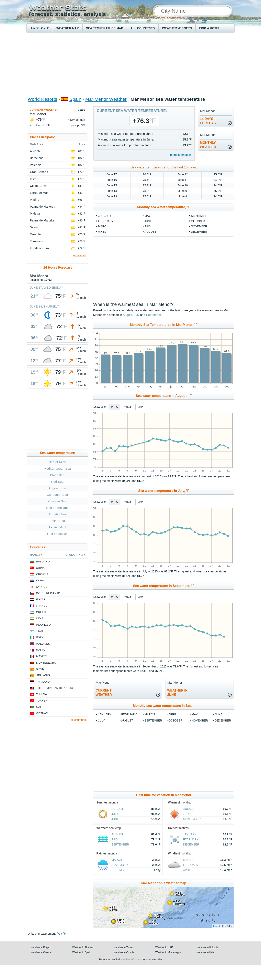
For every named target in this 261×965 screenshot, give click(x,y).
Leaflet (216, 926)
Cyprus (41, 586)
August (150, 231)
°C (41, 28)
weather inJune (177, 692)
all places (79, 255)
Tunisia (41, 694)
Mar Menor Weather (106, 99)
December (199, 231)
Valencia (36, 165)
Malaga (35, 213)
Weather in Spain (81, 952)
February (105, 221)
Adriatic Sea (57, 514)
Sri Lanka (43, 675)
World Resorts (42, 99)
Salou (34, 227)
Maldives (43, 643)
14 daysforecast (209, 121)
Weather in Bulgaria (207, 947)
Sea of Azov (57, 462)
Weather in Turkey (124, 947)
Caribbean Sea (57, 494)
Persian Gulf (57, 527)
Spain (75, 99)
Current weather (44, 109)
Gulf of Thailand (57, 507)
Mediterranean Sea (57, 468)
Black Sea (57, 475)
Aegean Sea (57, 488)
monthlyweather (208, 145)
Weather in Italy (205, 952)
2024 (127, 407)
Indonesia (43, 624)
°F (47, 28)
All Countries (142, 28)
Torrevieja (36, 241)
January (104, 215)
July (148, 226)
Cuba (40, 580)
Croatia (42, 574)
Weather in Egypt (40, 947)
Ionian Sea (57, 520)
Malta (40, 650)
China (40, 567)
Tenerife (35, 234)
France (41, 605)
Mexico (41, 656)
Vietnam (42, 713)
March (103, 226)
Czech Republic (48, 593)
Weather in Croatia (124, 952)
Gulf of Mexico (57, 534)
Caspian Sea (57, 501)
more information (181, 154)
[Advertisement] (130, 64)
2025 (114, 407)
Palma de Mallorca (42, 206)
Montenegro (46, 662)
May (147, 215)
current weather (103, 692)
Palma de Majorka (42, 220)
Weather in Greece (41, 952)
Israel (40, 631)
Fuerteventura (39, 248)
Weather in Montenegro (168, 952)
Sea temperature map (104, 28)
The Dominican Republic (54, 687)
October (198, 221)
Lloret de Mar (39, 192)
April (102, 231)
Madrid (34, 199)
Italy (39, 637)
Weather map (67, 28)
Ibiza (33, 178)
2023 (141, 407)
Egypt (40, 599)
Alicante (35, 151)
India (39, 618)
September (199, 215)
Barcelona (37, 158)
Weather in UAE (164, 947)
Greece (42, 612)
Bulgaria (43, 561)
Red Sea (57, 481)
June (148, 221)
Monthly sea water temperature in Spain (163, 705)
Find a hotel (209, 28)
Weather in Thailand (83, 947)
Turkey (41, 700)
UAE (39, 706)
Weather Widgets (177, 28)
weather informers (131, 959)
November (199, 226)
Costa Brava (38, 185)
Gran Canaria (39, 172)
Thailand (43, 681)
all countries (78, 720)
